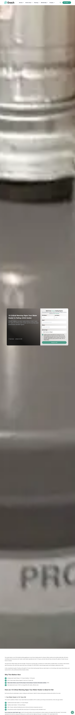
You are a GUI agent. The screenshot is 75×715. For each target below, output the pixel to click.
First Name (44, 315)
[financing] (36, 2)
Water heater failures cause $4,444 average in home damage (20, 682)
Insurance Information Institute (39, 682)
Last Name (57, 315)
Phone (43, 325)
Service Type (45, 329)
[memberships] (44, 2)
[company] (52, 2)
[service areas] (29, 2)
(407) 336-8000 (56, 313)
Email (43, 320)
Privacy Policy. (46, 339)
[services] (21, 2)
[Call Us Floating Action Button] (72, 712)
